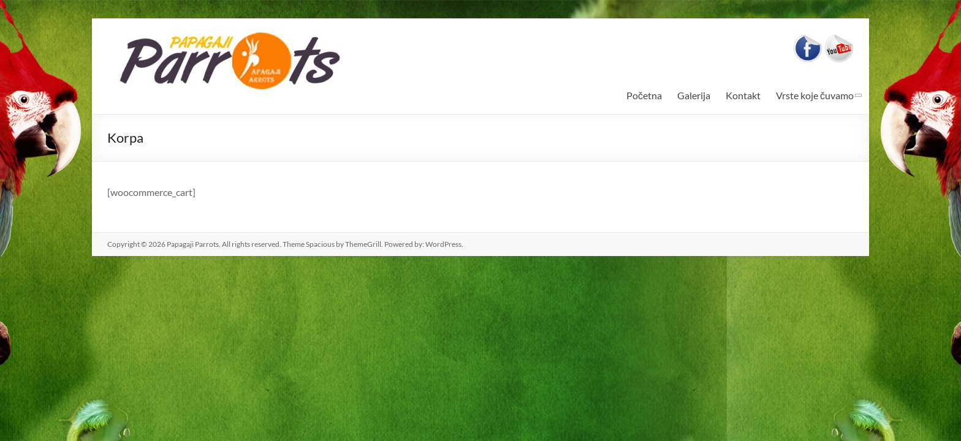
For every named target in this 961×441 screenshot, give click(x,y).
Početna (644, 95)
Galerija (693, 95)
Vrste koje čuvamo (815, 95)
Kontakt (743, 95)
